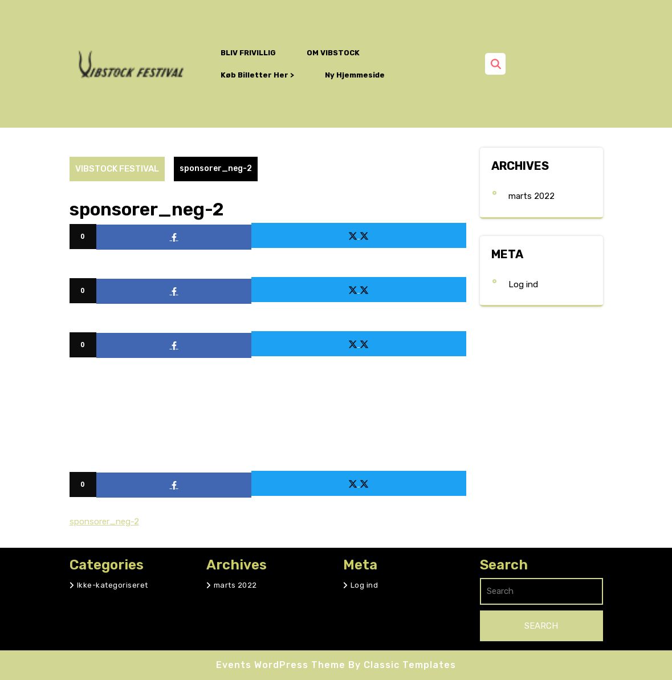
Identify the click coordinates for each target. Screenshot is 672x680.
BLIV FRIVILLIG (248, 52)
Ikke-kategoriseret (112, 585)
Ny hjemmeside (355, 75)
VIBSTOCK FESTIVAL (117, 169)
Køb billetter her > (257, 75)
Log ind (523, 284)
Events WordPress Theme (282, 664)
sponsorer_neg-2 (104, 521)
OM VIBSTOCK (333, 52)
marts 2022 (531, 196)
